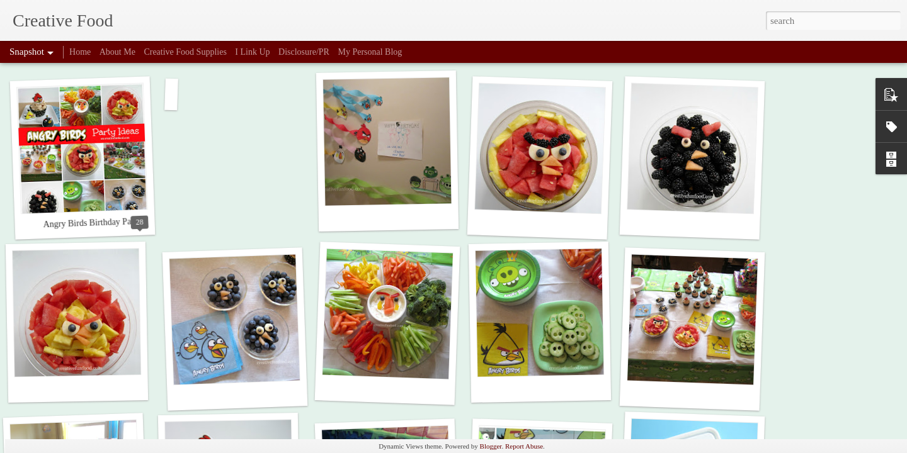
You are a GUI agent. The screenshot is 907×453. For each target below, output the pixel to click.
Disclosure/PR (303, 52)
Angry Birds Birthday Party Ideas (102, 223)
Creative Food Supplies (185, 52)
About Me (117, 52)
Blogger (491, 446)
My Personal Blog (370, 52)
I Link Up (252, 52)
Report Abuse (524, 446)
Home (80, 52)
